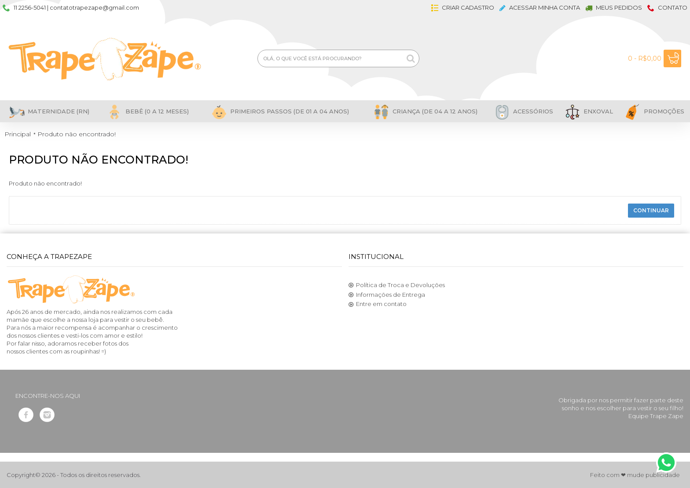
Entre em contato (378, 304)
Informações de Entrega (387, 295)
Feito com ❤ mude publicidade (635, 474)
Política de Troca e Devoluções (397, 285)
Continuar (651, 210)
